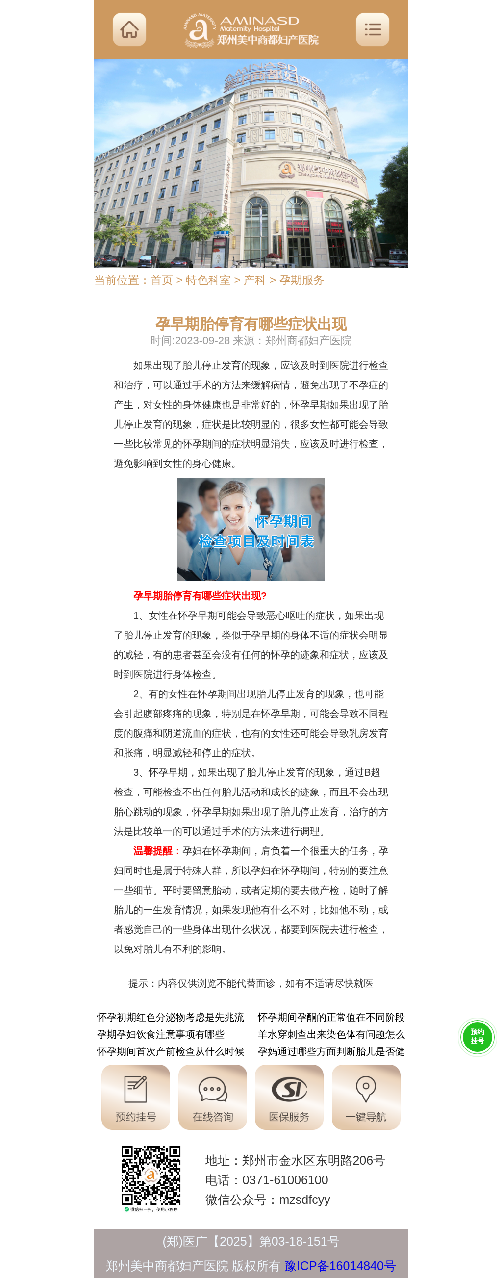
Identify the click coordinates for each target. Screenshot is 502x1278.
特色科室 (208, 280)
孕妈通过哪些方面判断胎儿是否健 (331, 1053)
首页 (162, 280)
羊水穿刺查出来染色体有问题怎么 (331, 1036)
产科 (255, 280)
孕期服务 (302, 280)
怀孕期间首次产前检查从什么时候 (170, 1053)
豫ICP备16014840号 (340, 1266)
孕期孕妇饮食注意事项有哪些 (161, 1036)
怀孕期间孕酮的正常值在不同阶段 (331, 1019)
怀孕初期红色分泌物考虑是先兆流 (170, 1019)
